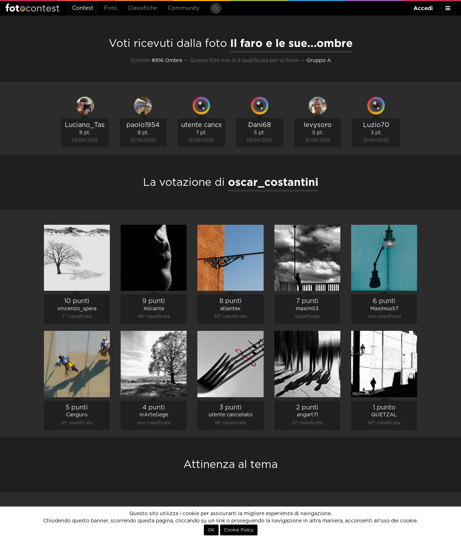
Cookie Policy (239, 530)
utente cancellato (209, 125)
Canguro (77, 414)
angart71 (307, 414)
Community (184, 8)
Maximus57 (384, 308)
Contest (82, 8)
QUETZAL (384, 414)
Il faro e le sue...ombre (291, 43)
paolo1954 (143, 125)
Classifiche (142, 8)
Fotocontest (32, 7)
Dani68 (259, 125)
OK (211, 530)
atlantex (230, 308)
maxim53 (307, 308)
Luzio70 (376, 125)
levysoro (318, 125)
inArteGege (153, 414)
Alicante (153, 308)
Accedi (423, 8)
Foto (110, 8)
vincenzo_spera (77, 308)
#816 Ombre (167, 60)
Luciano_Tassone (92, 125)
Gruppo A (318, 60)
